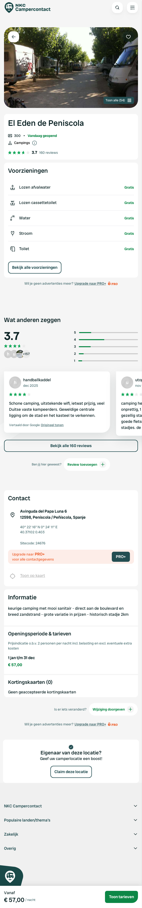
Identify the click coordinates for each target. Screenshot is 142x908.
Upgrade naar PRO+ (90, 283)
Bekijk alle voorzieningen (34, 267)
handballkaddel (37, 380)
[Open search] (117, 7)
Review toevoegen (86, 464)
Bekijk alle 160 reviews (71, 445)
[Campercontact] (30, 7)
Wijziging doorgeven (113, 709)
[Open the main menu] (132, 7)
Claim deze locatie (71, 771)
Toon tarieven (121, 896)
